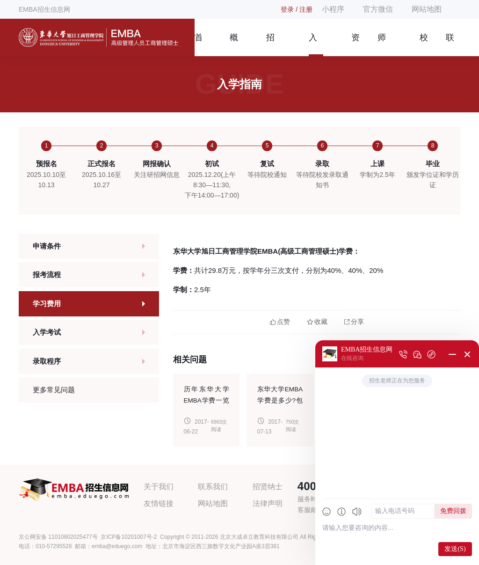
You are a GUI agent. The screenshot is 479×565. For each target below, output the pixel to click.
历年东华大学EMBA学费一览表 (206, 400)
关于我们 (159, 487)
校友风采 (424, 44)
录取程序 (47, 361)
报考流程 (47, 275)
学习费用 (47, 304)
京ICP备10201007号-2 (129, 537)
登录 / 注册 (296, 9)
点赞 (280, 321)
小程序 (333, 9)
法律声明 (268, 503)
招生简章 (270, 44)
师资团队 (381, 44)
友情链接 (159, 503)
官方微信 (378, 9)
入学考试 (47, 332)
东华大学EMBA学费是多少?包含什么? (280, 400)
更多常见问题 (54, 390)
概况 (234, 44)
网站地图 (427, 9)
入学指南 (313, 44)
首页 (198, 44)
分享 (354, 321)
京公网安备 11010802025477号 (58, 537)
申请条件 (47, 246)
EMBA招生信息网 (44, 9)
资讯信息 (355, 44)
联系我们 (450, 44)
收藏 (317, 321)
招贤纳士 (268, 487)
